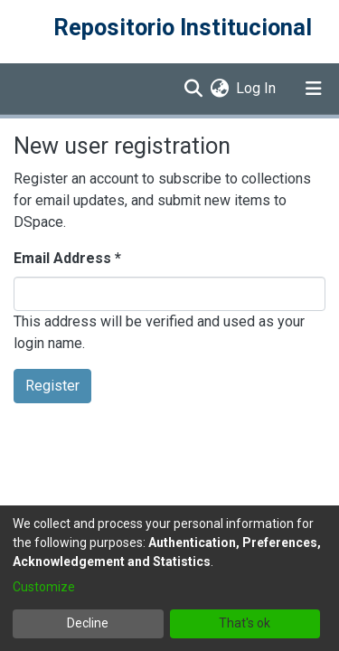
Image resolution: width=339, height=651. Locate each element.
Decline (87, 623)
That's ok (244, 623)
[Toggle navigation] (313, 89)
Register (52, 385)
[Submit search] (193, 88)
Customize (44, 587)
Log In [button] (257, 88)
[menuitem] (219, 88)
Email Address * (67, 258)
